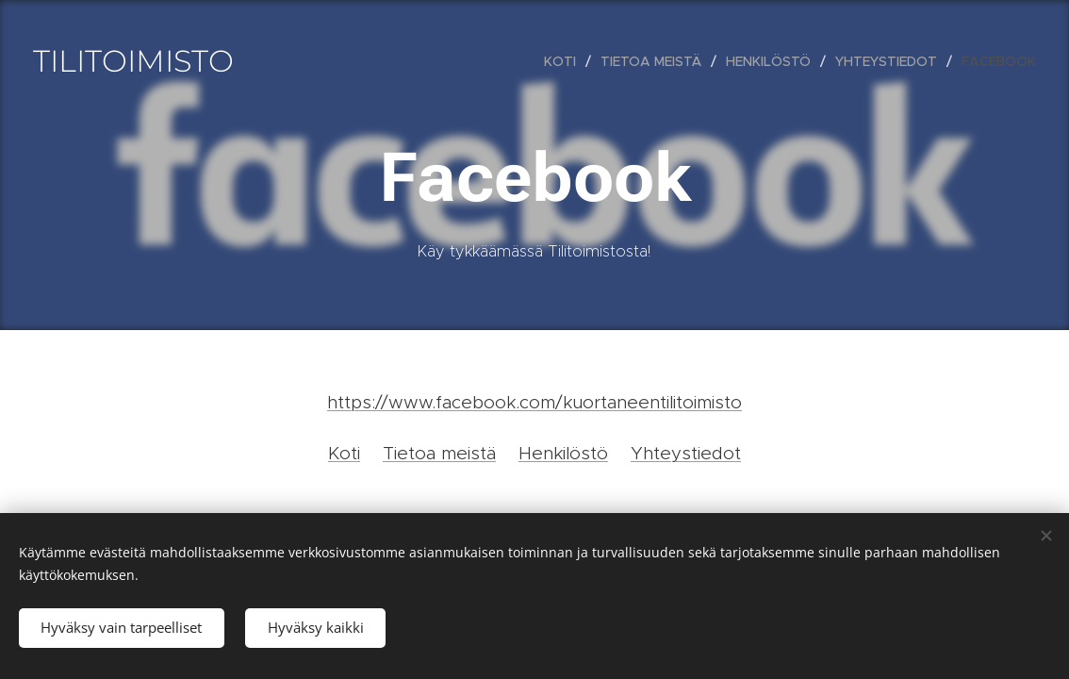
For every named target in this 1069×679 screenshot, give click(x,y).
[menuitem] (565, 61)
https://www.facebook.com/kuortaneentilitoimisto (534, 402)
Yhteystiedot (686, 453)
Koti (344, 453)
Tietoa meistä (439, 453)
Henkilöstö (563, 453)
